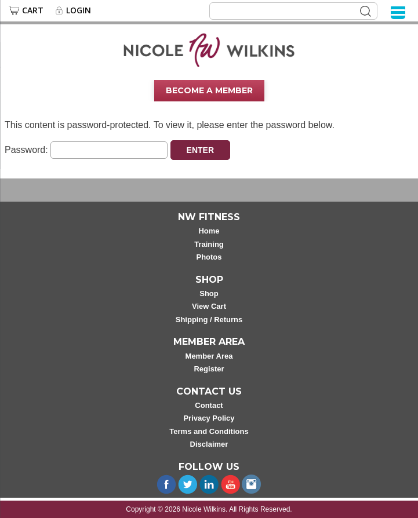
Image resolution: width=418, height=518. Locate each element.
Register (209, 368)
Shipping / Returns (209, 319)
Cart (32, 10)
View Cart (209, 306)
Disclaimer (209, 444)
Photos (208, 257)
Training (209, 244)
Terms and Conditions (208, 431)
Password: (86, 150)
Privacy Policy (208, 418)
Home (208, 231)
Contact (209, 405)
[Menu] (398, 12)
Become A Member (209, 90)
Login (78, 10)
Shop (209, 293)
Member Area (209, 356)
